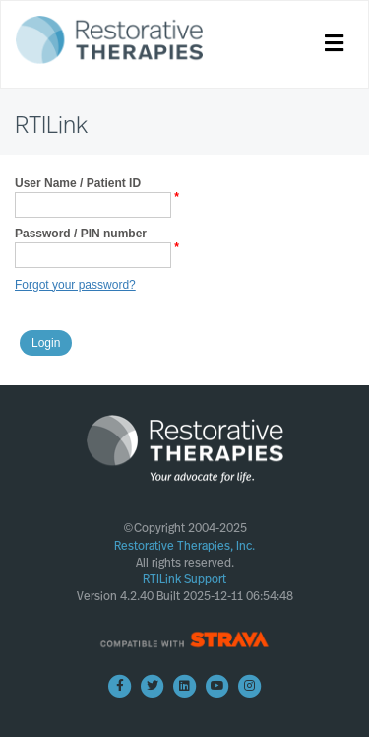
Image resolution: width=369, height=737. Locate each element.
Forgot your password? (75, 285)
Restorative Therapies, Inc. (184, 546)
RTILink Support (184, 579)
